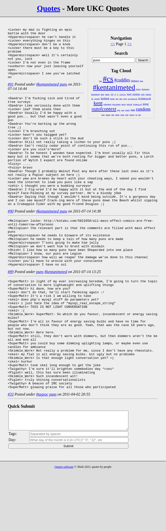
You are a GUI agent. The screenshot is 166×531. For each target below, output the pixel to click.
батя (139, 114)
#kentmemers (145, 89)
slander (117, 114)
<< (112, 44)
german (112, 98)
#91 (11, 94)
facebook (105, 98)
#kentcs (138, 89)
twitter (122, 114)
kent (97, 103)
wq (136, 114)
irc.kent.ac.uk (144, 98)
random (143, 109)
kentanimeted (107, 104)
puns (133, 109)
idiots (120, 98)
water (126, 114)
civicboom (136, 94)
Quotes (48, 8)
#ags (100, 81)
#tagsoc (107, 94)
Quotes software (64, 525)
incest (125, 98)
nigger (146, 104)
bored (129, 94)
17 (117, 94)
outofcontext (104, 109)
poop (122, 110)
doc (92, 98)
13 (115, 94)
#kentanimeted (114, 87)
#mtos (102, 94)
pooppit (127, 110)
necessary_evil (137, 104)
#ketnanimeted (95, 94)
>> (129, 44)
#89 (11, 304)
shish (112, 114)
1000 (112, 94)
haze (117, 98)
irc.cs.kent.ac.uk (132, 98)
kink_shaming (116, 104)
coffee (143, 94)
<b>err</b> (122, 94)
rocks (103, 114)
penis (118, 110)
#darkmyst (135, 81)
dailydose (148, 94)
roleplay (108, 114)
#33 (11, 449)
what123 (131, 114)
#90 (11, 234)
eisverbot (97, 98)
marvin (124, 104)
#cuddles (122, 80)
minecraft (129, 104)
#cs (108, 78)
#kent (141, 81)
